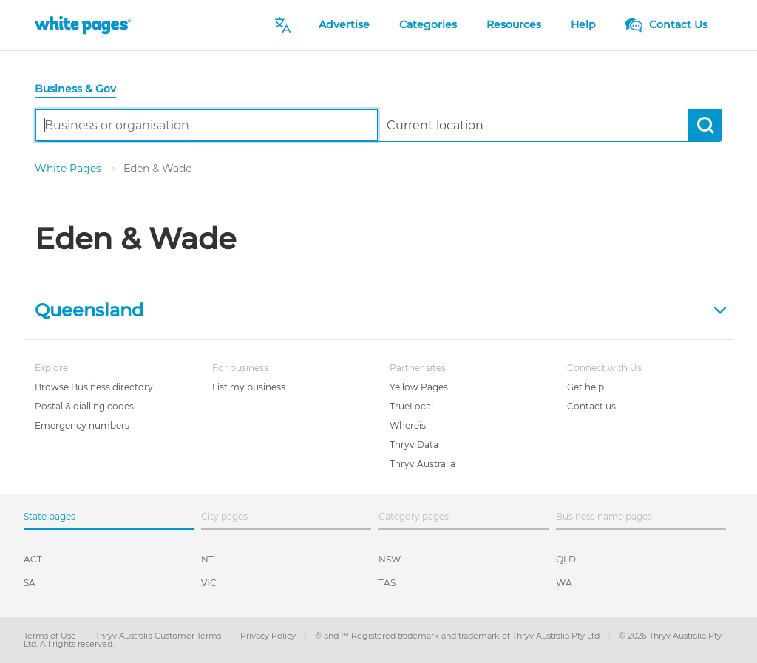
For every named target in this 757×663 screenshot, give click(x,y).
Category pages (413, 516)
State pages (49, 516)
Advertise (344, 24)
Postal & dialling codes (84, 406)
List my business (248, 386)
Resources (513, 24)
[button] (378, 309)
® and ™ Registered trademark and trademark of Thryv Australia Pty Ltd (458, 635)
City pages (224, 516)
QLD (566, 559)
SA (29, 582)
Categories (428, 24)
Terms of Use (51, 635)
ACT (33, 559)
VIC (209, 582)
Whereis (408, 425)
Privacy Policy (269, 635)
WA (564, 582)
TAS (387, 582)
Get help (585, 386)
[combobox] (206, 125)
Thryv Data (414, 444)
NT (207, 559)
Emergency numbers (82, 425)
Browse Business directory (94, 386)
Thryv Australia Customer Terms (159, 635)
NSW (389, 559)
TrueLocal (411, 406)
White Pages (69, 168)
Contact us (591, 406)
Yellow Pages (419, 386)
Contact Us (666, 24)
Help (583, 24)
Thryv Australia (422, 463)
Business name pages (604, 516)
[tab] (81, 89)
